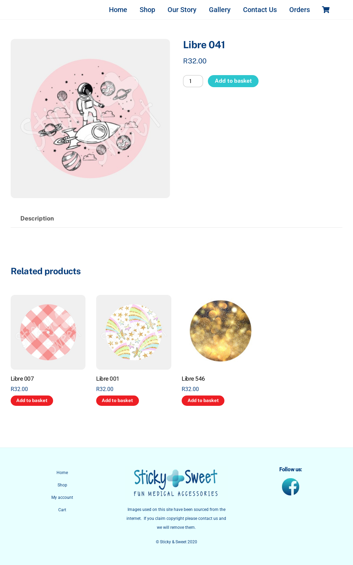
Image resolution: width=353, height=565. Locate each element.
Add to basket (233, 81)
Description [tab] (37, 218)
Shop (147, 10)
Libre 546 (193, 378)
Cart (62, 509)
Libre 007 (22, 378)
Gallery (220, 10)
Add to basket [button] (32, 400)
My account (62, 497)
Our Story (182, 10)
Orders (299, 10)
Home (118, 10)
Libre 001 (107, 378)
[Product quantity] (193, 81)
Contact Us (260, 10)
